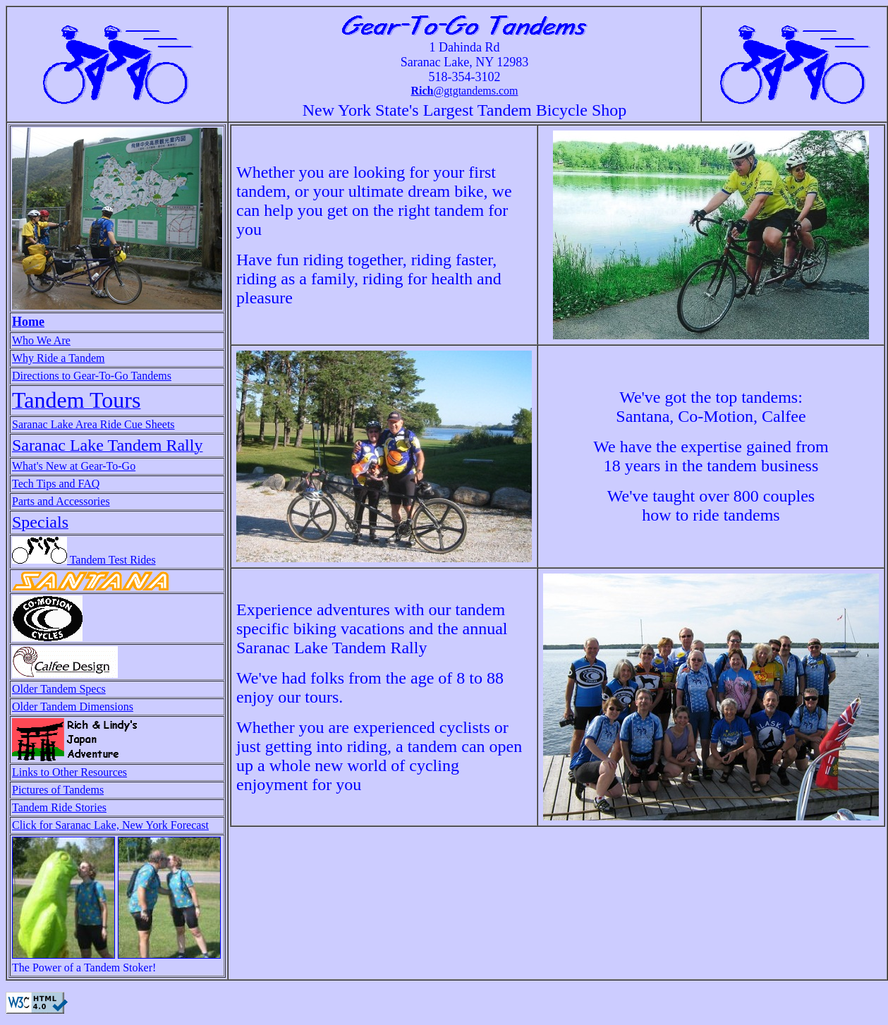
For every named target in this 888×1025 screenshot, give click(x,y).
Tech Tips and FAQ (55, 484)
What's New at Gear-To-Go (73, 466)
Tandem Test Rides (84, 560)
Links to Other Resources (69, 772)
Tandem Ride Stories (59, 807)
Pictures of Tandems (58, 790)
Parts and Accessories (61, 501)
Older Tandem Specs (59, 689)
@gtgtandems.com (464, 91)
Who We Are (41, 340)
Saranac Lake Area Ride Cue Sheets (93, 424)
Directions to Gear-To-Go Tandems (91, 376)
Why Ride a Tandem (58, 358)
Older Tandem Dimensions (72, 706)
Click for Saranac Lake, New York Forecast (110, 825)
